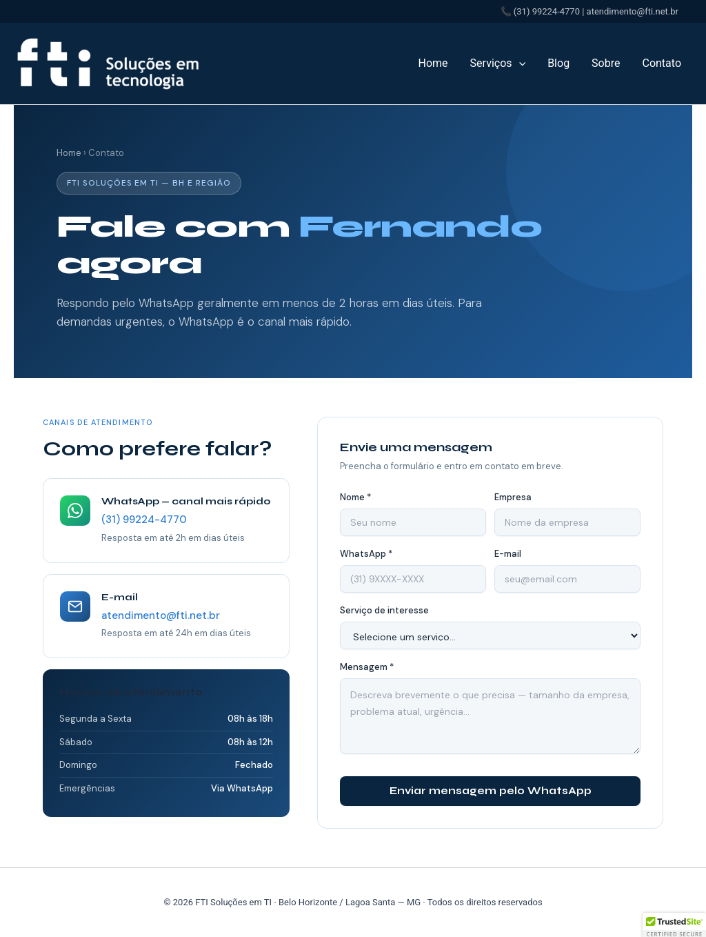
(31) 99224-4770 (144, 519)
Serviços (498, 63)
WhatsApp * (366, 554)
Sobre (606, 63)
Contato (661, 63)
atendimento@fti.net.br (160, 615)
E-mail (507, 554)
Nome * (355, 497)
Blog (558, 63)
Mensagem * (367, 667)
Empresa (513, 497)
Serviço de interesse (384, 610)
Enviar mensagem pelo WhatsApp (491, 791)
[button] (519, 63)
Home (433, 63)
